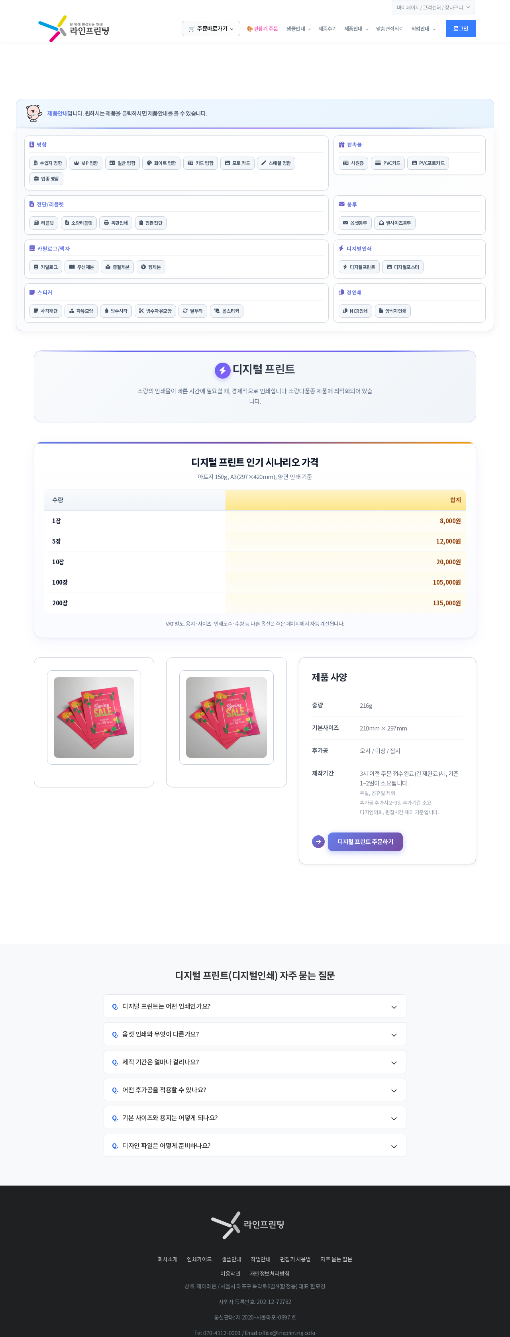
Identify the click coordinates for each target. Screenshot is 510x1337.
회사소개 (168, 1259)
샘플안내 (294, 28)
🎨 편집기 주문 (261, 28)
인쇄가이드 (199, 1259)
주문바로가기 (211, 28)
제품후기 (327, 28)
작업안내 (261, 1259)
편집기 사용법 (295, 1259)
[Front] (60, 28)
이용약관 (230, 1273)
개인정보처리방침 (270, 1273)
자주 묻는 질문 (336, 1259)
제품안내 (352, 28)
